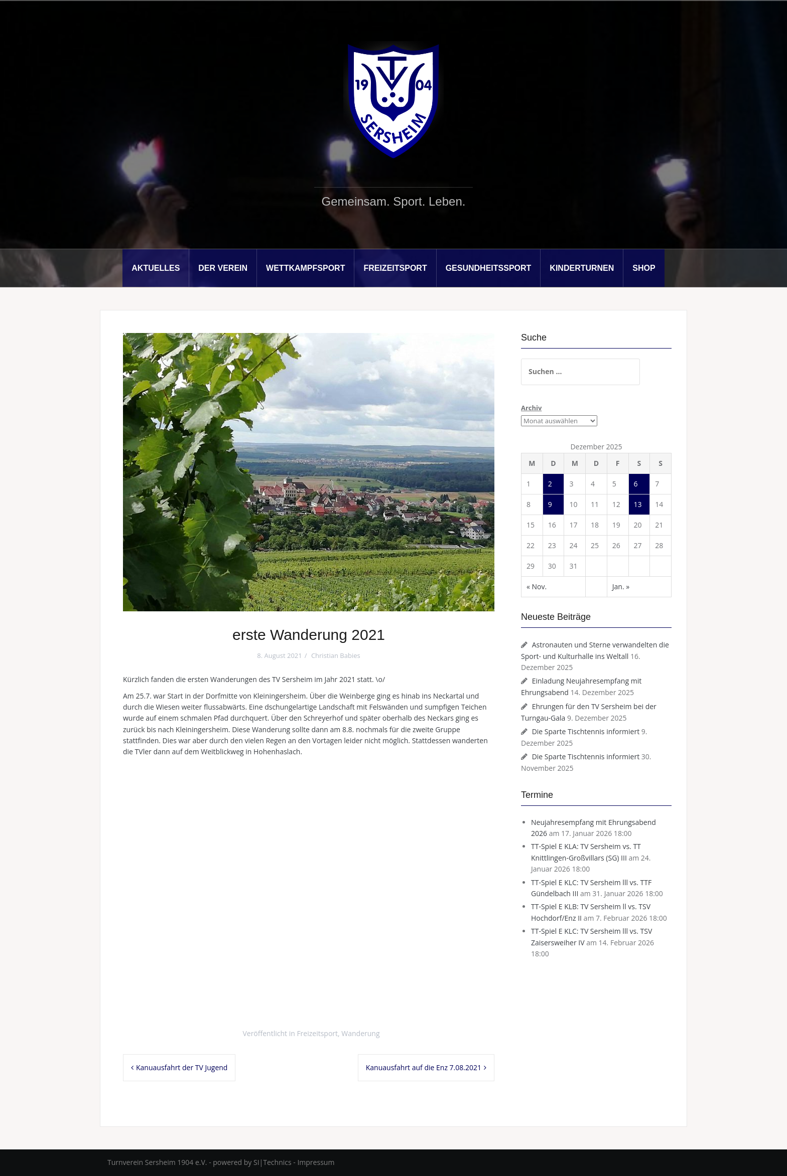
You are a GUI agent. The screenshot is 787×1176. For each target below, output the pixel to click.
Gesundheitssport (489, 268)
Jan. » (620, 586)
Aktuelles (156, 268)
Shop (643, 268)
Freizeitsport (395, 268)
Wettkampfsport (305, 268)
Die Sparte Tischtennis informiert (586, 731)
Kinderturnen (582, 268)
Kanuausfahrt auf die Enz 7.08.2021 (423, 1067)
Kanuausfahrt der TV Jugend (181, 1067)
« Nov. (537, 586)
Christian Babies (335, 655)
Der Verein (222, 268)
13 (638, 504)
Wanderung (360, 1033)
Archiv (531, 407)
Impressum (315, 1162)
